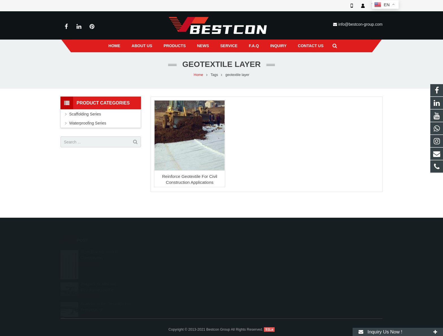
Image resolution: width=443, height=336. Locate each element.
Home (198, 75)
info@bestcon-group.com (360, 24)
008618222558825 (246, 250)
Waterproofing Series (87, 123)
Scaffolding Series (85, 114)
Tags (214, 75)
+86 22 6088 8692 (245, 258)
